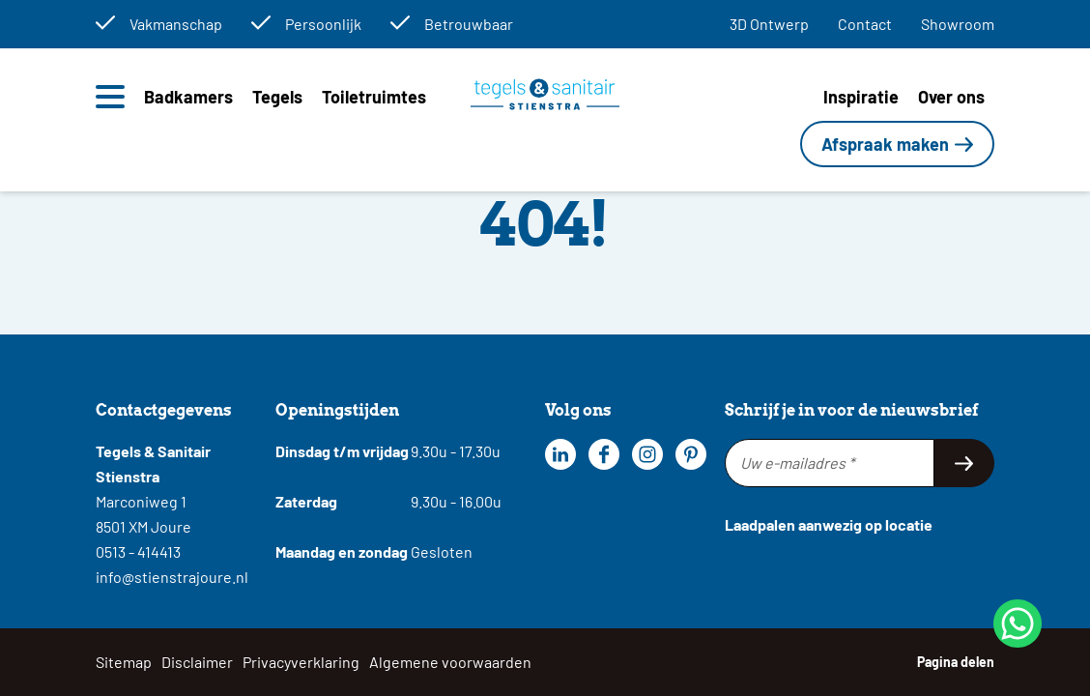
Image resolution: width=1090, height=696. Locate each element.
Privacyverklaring (301, 661)
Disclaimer (197, 661)
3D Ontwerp (769, 23)
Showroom (957, 23)
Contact (865, 23)
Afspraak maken (885, 144)
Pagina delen (955, 661)
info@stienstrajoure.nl (172, 576)
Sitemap (124, 661)
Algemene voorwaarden (450, 661)
